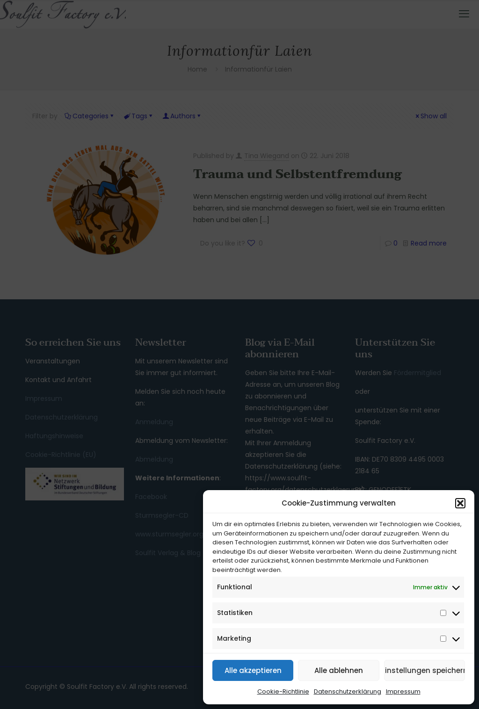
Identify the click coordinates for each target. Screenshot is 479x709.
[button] (460, 503)
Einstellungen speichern (424, 670)
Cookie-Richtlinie (283, 691)
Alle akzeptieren (253, 670)
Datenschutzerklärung (347, 691)
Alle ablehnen (338, 670)
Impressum (403, 691)
